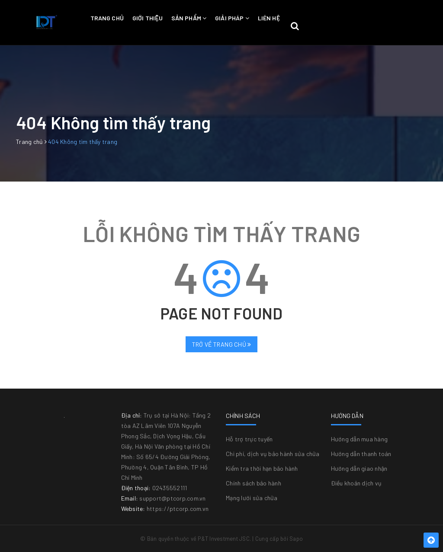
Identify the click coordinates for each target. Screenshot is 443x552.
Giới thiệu (147, 18)
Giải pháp (232, 18)
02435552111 (169, 487)
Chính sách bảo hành (253, 483)
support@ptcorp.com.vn (172, 498)
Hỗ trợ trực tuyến (249, 439)
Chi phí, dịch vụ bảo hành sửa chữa (273, 453)
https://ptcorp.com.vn (178, 508)
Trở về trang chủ (221, 344)
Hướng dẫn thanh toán (361, 453)
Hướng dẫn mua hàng (359, 439)
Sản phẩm (188, 18)
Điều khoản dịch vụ (356, 483)
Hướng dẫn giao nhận (359, 468)
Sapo (296, 538)
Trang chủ (107, 18)
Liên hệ (269, 18)
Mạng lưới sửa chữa (252, 497)
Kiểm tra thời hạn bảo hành (262, 468)
